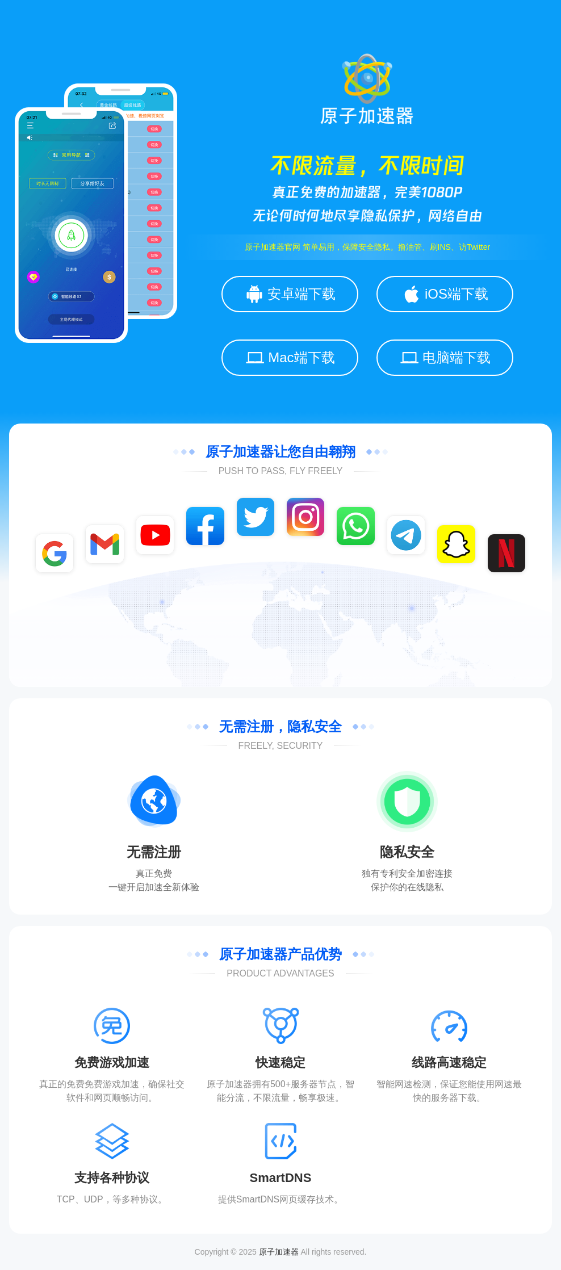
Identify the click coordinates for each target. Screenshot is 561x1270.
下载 (467, 1098)
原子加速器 (279, 1251)
